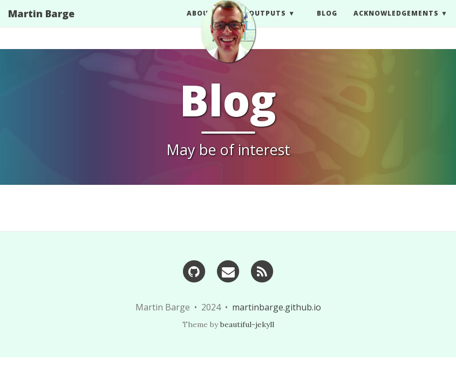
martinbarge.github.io (276, 307)
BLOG (327, 24)
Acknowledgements (396, 24)
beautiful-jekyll (247, 324)
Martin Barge (41, 24)
